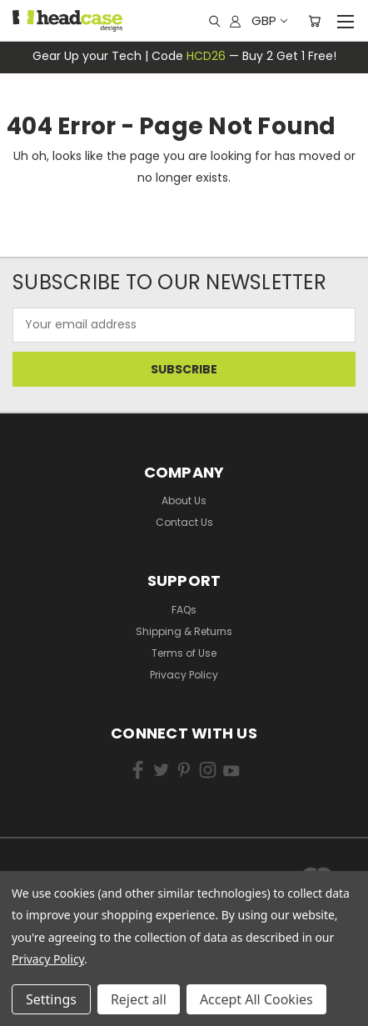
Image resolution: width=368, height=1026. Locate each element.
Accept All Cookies (256, 999)
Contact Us (184, 522)
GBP (268, 20)
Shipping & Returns (184, 631)
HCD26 (206, 56)
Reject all (139, 999)
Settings (51, 999)
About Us (184, 500)
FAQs (184, 610)
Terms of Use (184, 653)
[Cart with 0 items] (314, 21)
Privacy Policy (184, 675)
